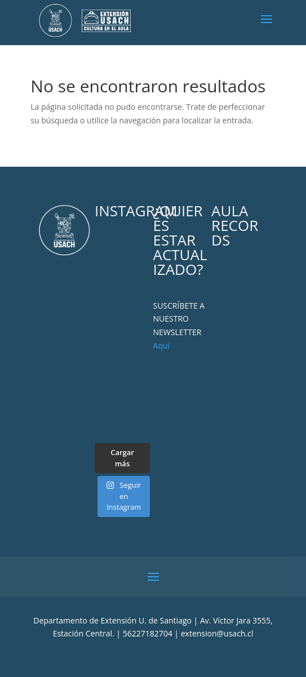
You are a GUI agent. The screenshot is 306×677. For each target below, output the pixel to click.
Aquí (161, 345)
